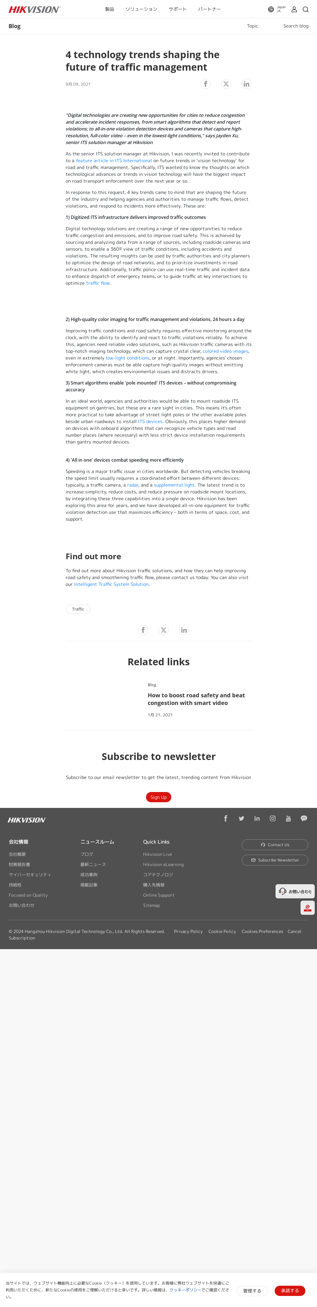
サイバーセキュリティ (30, 875)
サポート (178, 9)
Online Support (159, 895)
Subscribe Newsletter (275, 860)
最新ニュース (93, 864)
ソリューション (141, 9)
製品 (109, 9)
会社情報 (18, 842)
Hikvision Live (157, 854)
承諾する (290, 1290)
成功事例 (88, 875)
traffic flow (98, 283)
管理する (252, 1291)
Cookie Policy (222, 931)
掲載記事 (88, 885)
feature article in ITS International (114, 160)
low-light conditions (127, 358)
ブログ (86, 854)
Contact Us (275, 844)
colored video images (225, 351)
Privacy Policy (188, 931)
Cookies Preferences (262, 931)
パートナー (209, 9)
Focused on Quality (28, 895)
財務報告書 (19, 864)
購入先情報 (153, 885)
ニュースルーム (97, 842)
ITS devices (150, 421)
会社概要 (17, 854)
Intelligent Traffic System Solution (111, 584)
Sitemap (151, 905)
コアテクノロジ (158, 875)
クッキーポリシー (185, 1290)
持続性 (15, 885)
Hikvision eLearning (163, 864)
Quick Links (156, 842)
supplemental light (174, 485)
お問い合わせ (21, 905)
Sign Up (159, 797)
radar (132, 485)
